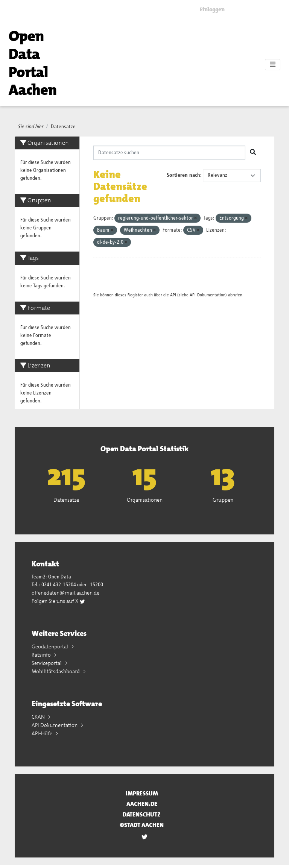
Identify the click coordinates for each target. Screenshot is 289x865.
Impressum (142, 793)
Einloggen (212, 9)
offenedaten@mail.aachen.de (65, 592)
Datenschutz (142, 814)
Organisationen (145, 499)
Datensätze (63, 126)
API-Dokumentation (207, 295)
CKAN (39, 716)
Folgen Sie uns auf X (58, 601)
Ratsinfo (42, 654)
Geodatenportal (50, 646)
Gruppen (223, 499)
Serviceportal (47, 663)
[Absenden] (253, 153)
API (173, 295)
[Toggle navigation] (272, 64)
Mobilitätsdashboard (56, 671)
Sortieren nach (183, 175)
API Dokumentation (55, 725)
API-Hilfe (42, 733)
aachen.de (141, 804)
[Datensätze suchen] (169, 153)
